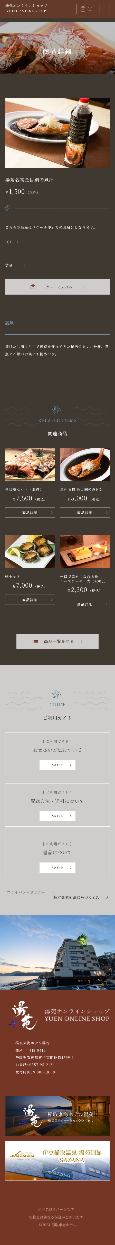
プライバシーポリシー (26, 892)
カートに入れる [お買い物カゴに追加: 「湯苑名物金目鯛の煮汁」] (59, 286)
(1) (90, 9)
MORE (57, 764)
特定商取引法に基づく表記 (77, 897)
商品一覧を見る (59, 641)
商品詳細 (30, 512)
